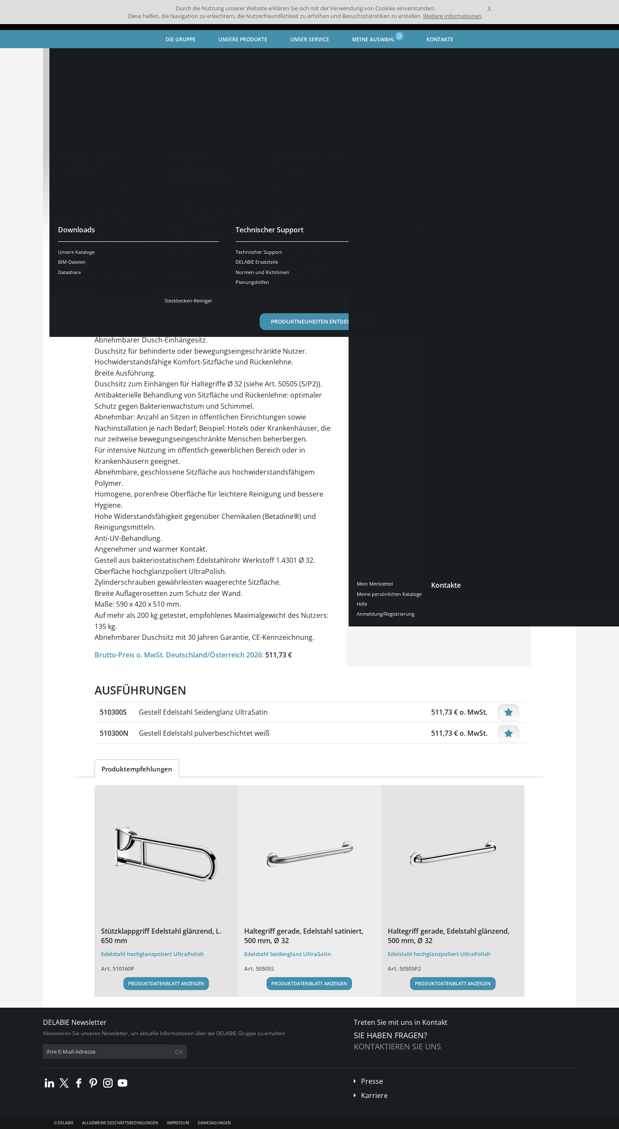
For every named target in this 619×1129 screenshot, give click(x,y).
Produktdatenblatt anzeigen (166, 983)
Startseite (66, 58)
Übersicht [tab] (117, 267)
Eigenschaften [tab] (168, 267)
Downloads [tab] (222, 267)
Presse (372, 1081)
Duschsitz (258, 58)
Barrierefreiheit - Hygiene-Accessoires (188, 58)
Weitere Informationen (452, 16)
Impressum (178, 1123)
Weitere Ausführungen (142, 240)
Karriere (374, 1095)
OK (179, 1052)
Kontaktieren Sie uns (397, 1046)
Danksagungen (214, 1123)
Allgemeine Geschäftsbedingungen (120, 1123)
